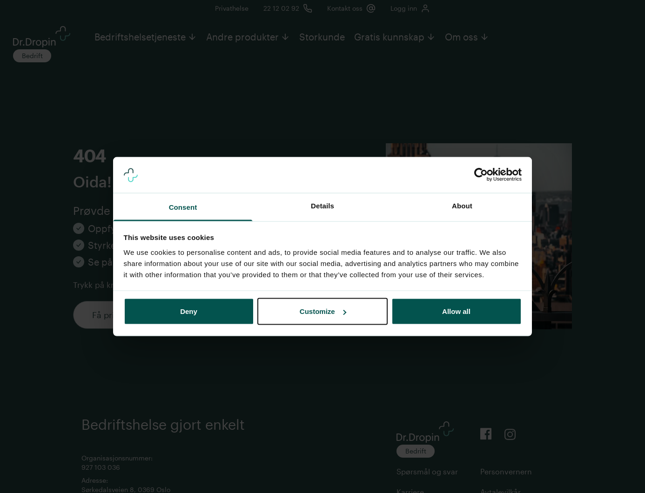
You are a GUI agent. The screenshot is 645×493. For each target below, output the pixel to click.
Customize (323, 311)
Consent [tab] (183, 207)
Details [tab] (322, 205)
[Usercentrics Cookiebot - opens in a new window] (481, 175)
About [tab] (462, 205)
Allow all (456, 311)
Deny (188, 311)
